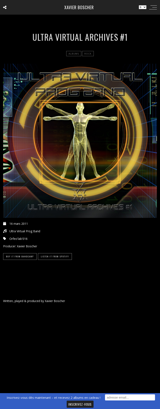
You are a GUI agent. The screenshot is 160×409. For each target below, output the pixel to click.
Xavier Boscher (79, 7)
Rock (87, 53)
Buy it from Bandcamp (20, 256)
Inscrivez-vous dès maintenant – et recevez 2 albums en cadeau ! (53, 397)
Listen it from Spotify (55, 256)
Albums (74, 53)
